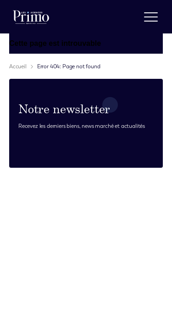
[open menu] (151, 17)
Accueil (18, 66)
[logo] (31, 17)
